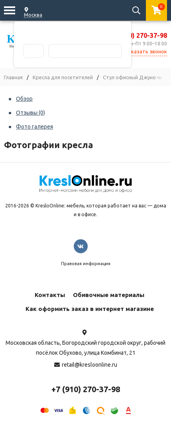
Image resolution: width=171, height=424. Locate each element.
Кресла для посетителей (63, 77)
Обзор (24, 99)
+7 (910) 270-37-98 (138, 35)
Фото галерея (34, 126)
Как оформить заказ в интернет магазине (90, 308)
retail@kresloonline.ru (89, 364)
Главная (13, 77)
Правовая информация (85, 263)
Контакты (50, 294)
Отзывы (30, 112)
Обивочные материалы (108, 294)
